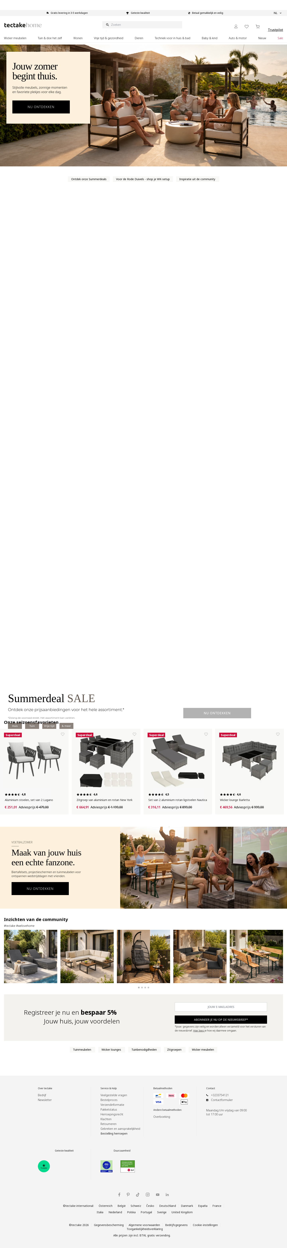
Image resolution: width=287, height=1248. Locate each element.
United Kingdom (182, 1212)
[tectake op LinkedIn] (167, 1194)
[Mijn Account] (236, 26)
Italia (100, 1212)
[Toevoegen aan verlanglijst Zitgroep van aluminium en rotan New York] (134, 734)
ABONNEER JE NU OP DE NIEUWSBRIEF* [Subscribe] (221, 1019)
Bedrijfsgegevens (176, 1225)
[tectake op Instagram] (148, 1194)
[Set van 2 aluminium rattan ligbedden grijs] (30, 956)
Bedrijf (42, 1095)
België (121, 1206)
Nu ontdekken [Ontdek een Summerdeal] (217, 713)
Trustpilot (275, 30)
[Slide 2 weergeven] (142, 987)
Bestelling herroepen (114, 1133)
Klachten (106, 1119)
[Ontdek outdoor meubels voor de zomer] (143, 105)
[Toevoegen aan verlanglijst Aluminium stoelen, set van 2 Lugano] (62, 734)
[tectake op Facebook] (119, 1194)
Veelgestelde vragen (114, 1095)
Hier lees (198, 1030)
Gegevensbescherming (109, 1225)
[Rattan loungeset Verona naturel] (200, 956)
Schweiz (136, 1206)
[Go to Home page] (23, 25)
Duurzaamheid (122, 1150)
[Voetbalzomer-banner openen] (143, 868)
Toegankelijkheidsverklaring (145, 1229)
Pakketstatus (109, 1109)
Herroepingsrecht (112, 1114)
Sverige (162, 1212)
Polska (131, 1212)
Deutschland (167, 1206)
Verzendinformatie (112, 1105)
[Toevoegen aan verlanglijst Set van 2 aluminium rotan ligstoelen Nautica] (206, 734)
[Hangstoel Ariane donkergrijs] (143, 956)
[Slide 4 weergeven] (148, 987)
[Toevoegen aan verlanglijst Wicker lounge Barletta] (278, 734)
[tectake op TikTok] (138, 1195)
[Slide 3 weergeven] (145, 987)
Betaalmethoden (162, 1088)
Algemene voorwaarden (144, 1225)
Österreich (105, 1206)
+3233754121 (220, 1095)
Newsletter (45, 1100)
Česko (150, 1206)
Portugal (146, 1212)
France (216, 1206)
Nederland (115, 1212)
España (203, 1206)
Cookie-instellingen (205, 1225)
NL (277, 13)
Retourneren (108, 1124)
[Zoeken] (142, 24)
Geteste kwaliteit (64, 1150)
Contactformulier (222, 1100)
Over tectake (45, 1088)
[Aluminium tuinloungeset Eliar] (87, 956)
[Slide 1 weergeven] (139, 987)
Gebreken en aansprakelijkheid (120, 1129)
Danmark (187, 1206)
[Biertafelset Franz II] (256, 956)
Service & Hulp (109, 1088)
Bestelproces (109, 1100)
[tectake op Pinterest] (128, 1195)
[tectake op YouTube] (157, 1194)
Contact (210, 1088)
